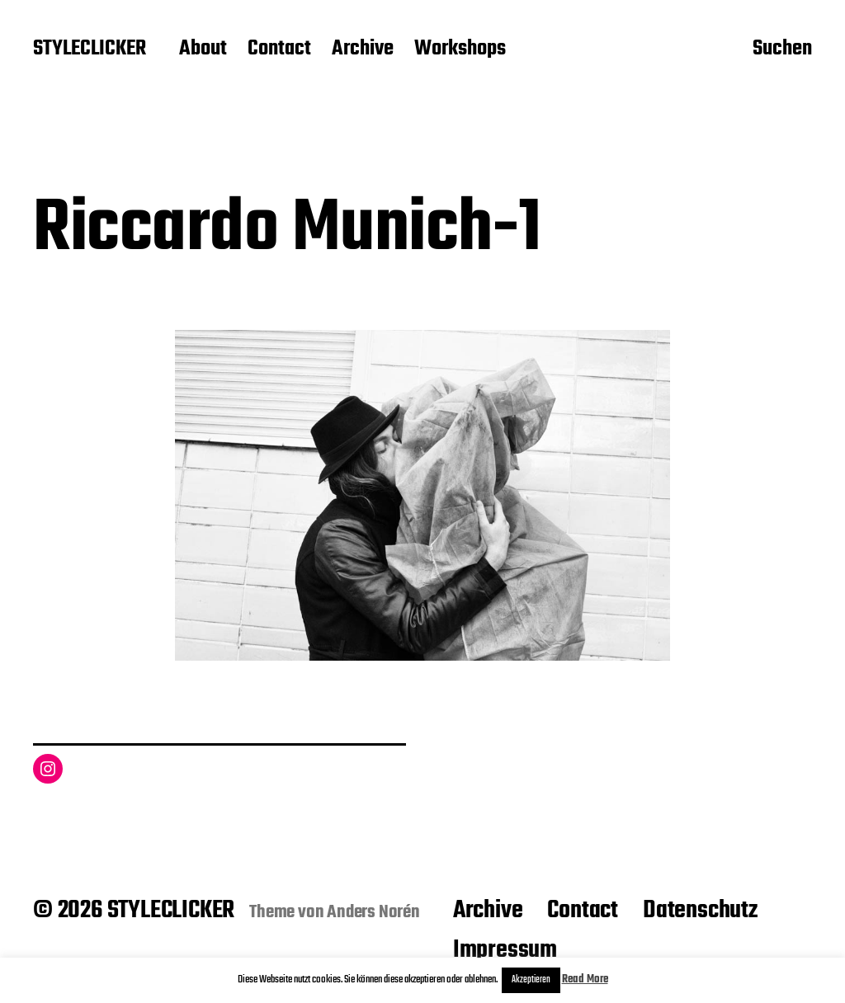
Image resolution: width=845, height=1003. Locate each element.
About (203, 49)
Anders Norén (373, 912)
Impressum (505, 950)
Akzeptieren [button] (531, 979)
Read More (585, 979)
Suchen (782, 50)
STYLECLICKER (89, 49)
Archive (363, 49)
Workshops (460, 49)
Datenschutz (700, 911)
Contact (279, 49)
